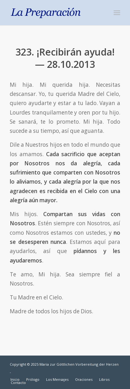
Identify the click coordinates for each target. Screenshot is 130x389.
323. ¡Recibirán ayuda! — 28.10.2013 (65, 58)
